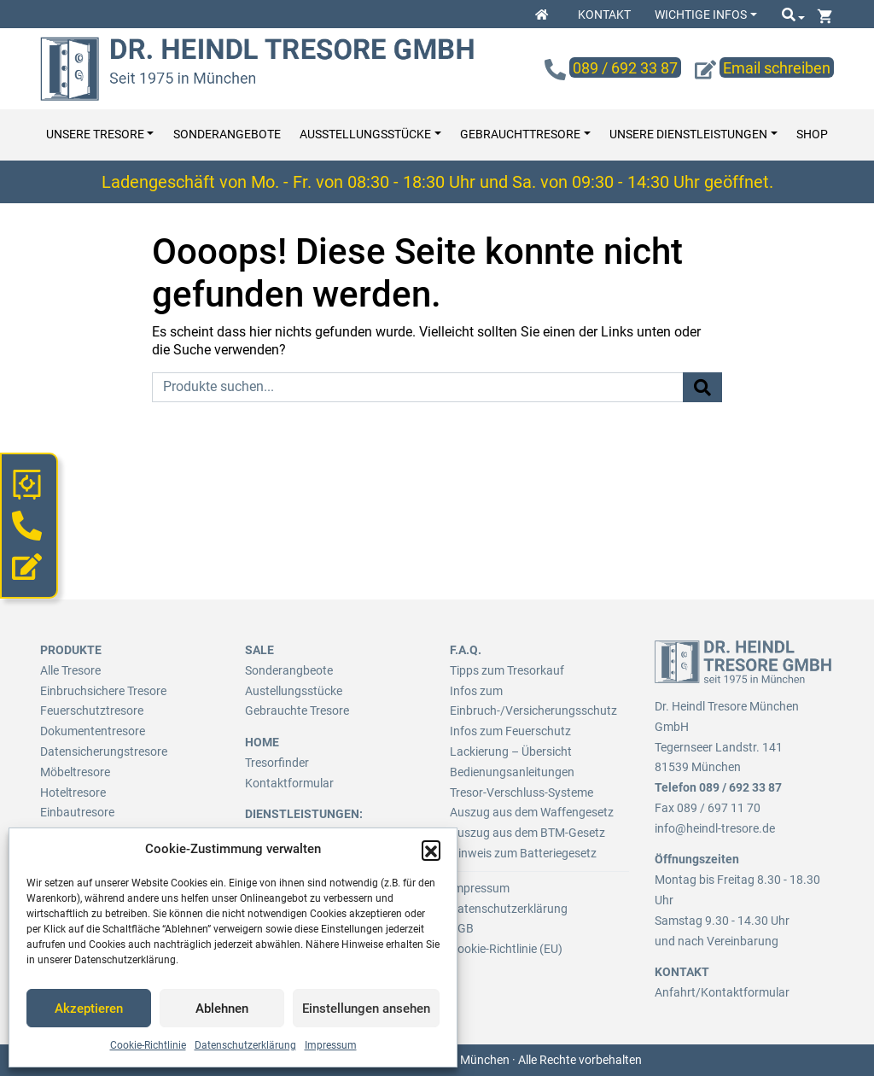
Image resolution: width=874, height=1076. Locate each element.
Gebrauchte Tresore (297, 710)
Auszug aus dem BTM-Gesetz (527, 832)
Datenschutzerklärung (245, 1045)
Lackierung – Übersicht (511, 751)
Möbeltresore (75, 772)
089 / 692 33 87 (740, 787)
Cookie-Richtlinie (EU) (506, 949)
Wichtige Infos (701, 14)
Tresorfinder (277, 762)
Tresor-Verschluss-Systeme (521, 792)
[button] (431, 849)
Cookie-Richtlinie (148, 1045)
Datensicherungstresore (103, 751)
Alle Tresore (70, 670)
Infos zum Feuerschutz (510, 731)
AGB (462, 928)
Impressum (331, 1045)
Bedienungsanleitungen (512, 772)
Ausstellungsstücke (365, 134)
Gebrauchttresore (520, 134)
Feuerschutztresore (91, 710)
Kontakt (604, 14)
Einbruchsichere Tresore (103, 691)
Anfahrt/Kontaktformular (722, 992)
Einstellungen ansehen (366, 1008)
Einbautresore (77, 812)
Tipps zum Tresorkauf (507, 670)
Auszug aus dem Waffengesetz (532, 812)
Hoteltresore (73, 792)
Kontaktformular (289, 783)
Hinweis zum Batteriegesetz (523, 853)
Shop (812, 134)
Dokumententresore (92, 731)
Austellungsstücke (293, 691)
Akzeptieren (89, 1008)
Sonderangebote (227, 134)
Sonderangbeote (289, 670)
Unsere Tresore (95, 134)
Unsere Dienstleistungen (688, 134)
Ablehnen (221, 1008)
